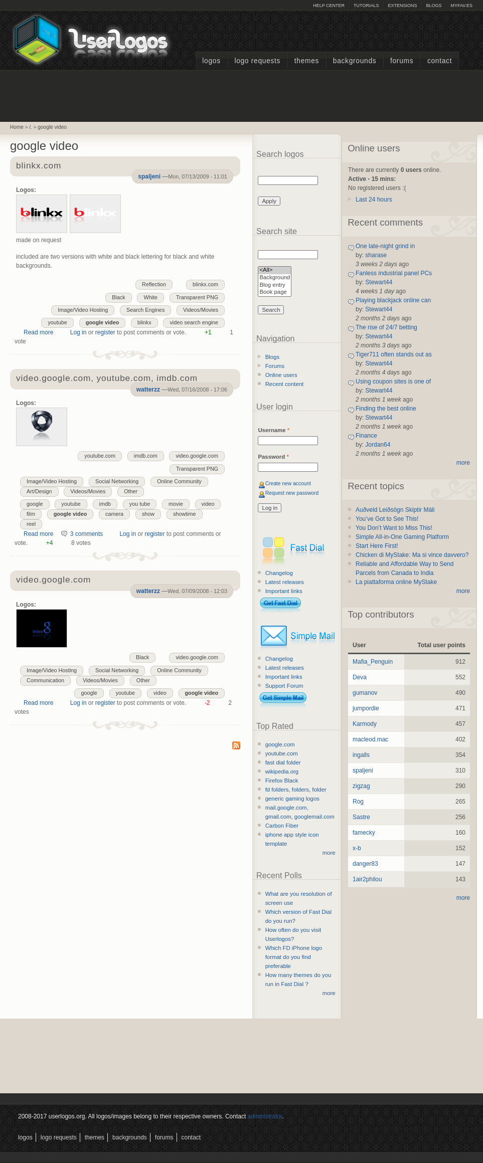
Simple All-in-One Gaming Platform (402, 536)
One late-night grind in (385, 246)
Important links (283, 591)
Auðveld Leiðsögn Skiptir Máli (395, 509)
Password (273, 457)
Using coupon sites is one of (393, 381)
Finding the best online (386, 408)
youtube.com (99, 456)
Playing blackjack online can (393, 300)
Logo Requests (257, 61)
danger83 (365, 863)
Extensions (402, 5)
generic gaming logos (292, 799)
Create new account (288, 483)
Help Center (329, 5)
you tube (139, 504)
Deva (360, 677)
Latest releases (284, 582)
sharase (376, 255)
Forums (401, 61)
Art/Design (39, 491)
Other (130, 491)
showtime (184, 514)
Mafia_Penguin (373, 661)
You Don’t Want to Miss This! (394, 527)
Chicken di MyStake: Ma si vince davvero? (412, 554)
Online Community (179, 481)
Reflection (154, 284)
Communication (45, 680)
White (150, 297)
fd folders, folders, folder (296, 790)
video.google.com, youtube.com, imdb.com (107, 378)
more (329, 853)
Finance (366, 435)
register (105, 332)
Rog (358, 801)
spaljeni (149, 176)
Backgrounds (355, 61)
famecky (364, 832)
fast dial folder (283, 762)
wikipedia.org (281, 771)
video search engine (194, 322)
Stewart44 (378, 282)
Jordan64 (377, 444)
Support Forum (284, 686)
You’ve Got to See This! (387, 518)
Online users (281, 375)
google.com (280, 744)
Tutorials (366, 5)
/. (30, 127)
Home (17, 127)
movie (176, 504)
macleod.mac (370, 739)
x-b (357, 848)
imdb (105, 504)
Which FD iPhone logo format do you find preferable (293, 957)
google (35, 504)
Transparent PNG (197, 297)
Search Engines (145, 310)
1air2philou (367, 879)
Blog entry (274, 285)
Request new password (292, 493)
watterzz (148, 389)
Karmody (365, 723)
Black (118, 297)
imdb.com (145, 456)
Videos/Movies (200, 310)
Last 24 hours (374, 199)
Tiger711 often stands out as (394, 354)
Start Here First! (377, 545)
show (148, 514)
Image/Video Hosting (83, 310)
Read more (38, 332)
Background (274, 278)
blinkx (144, 322)
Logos (211, 61)
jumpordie (366, 708)
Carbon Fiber (281, 826)
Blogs (433, 5)
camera (114, 514)
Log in (78, 332)
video (208, 504)
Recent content (284, 384)
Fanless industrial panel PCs (394, 273)
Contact (439, 61)
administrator (265, 1116)
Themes (306, 61)
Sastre (361, 817)
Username (273, 430)
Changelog (279, 573)
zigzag (361, 786)
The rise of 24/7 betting (386, 327)
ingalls (361, 754)
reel (31, 524)
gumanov (365, 692)
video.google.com (197, 456)
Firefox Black (281, 781)
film (31, 514)
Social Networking (116, 481)
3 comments (86, 533)
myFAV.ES (461, 5)
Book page (274, 292)
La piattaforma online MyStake (396, 582)
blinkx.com (38, 166)
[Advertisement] (241, 94)
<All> (274, 270)
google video (52, 127)
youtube (57, 322)
